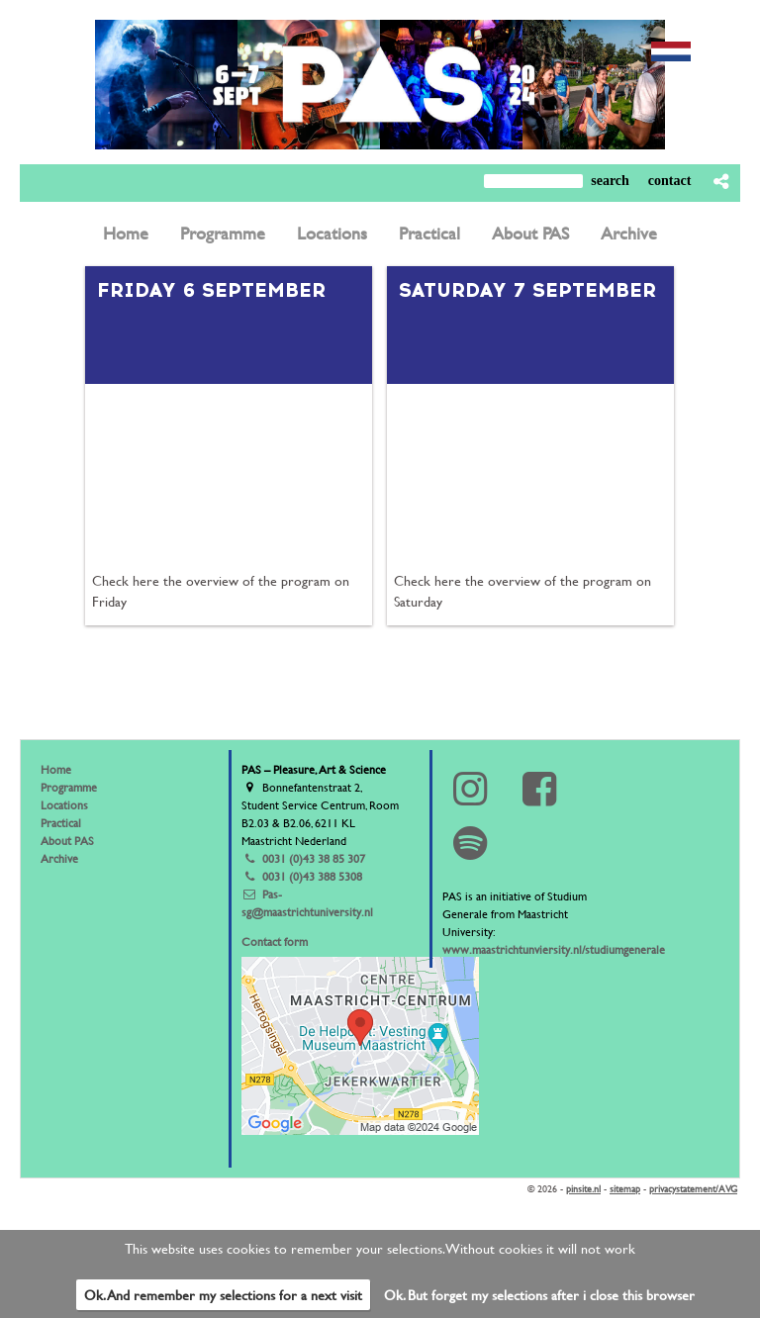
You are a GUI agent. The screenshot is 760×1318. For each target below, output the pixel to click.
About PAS (67, 840)
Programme (69, 787)
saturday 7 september (527, 290)
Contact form (274, 941)
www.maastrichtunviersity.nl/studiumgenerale (553, 949)
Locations (64, 804)
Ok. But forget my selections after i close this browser (539, 1294)
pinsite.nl (583, 1188)
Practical (61, 822)
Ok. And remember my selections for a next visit (223, 1294)
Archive (59, 858)
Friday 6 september (211, 290)
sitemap (625, 1188)
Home (56, 769)
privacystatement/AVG (693, 1188)
